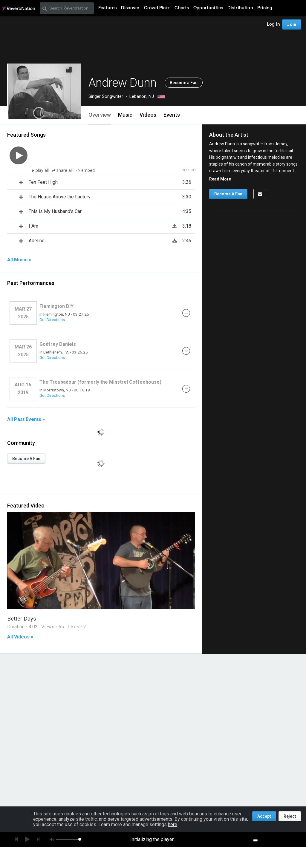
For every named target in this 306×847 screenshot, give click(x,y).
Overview (99, 115)
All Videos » (20, 637)
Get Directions (52, 319)
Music (125, 115)
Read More (220, 179)
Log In (273, 24)
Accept (264, 816)
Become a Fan (184, 82)
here (172, 824)
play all (43, 170)
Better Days (21, 618)
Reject (290, 816)
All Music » (19, 260)
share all (63, 170)
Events (171, 115)
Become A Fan (26, 458)
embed (85, 170)
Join (291, 24)
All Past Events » (26, 419)
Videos (148, 115)
